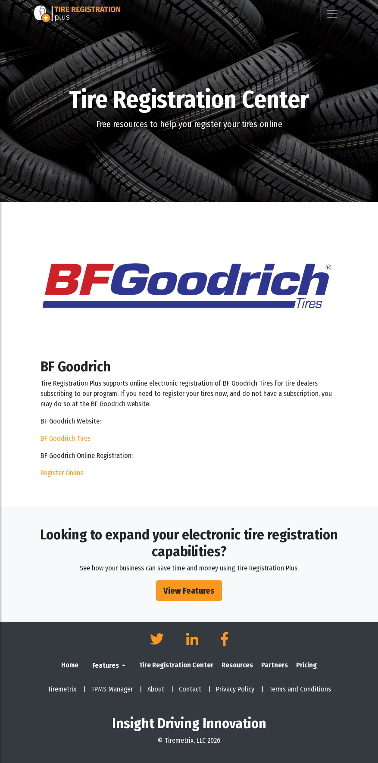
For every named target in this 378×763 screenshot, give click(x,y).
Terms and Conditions (300, 689)
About (160, 689)
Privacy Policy (240, 689)
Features (106, 665)
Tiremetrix (66, 689)
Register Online (62, 473)
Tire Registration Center (176, 665)
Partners (274, 665)
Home (69, 665)
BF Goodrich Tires (66, 438)
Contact (195, 689)
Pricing (306, 665)
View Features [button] (189, 590)
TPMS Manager (116, 689)
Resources (237, 665)
